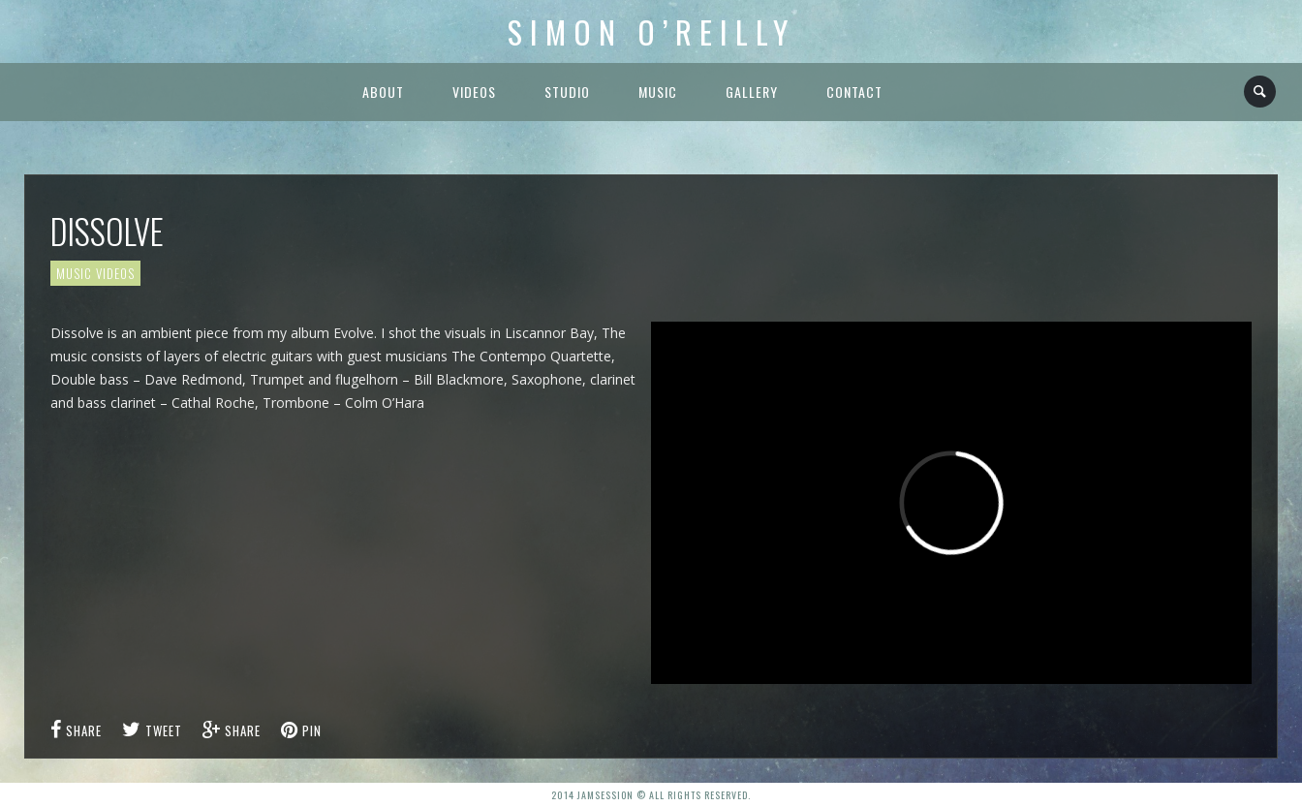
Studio (567, 91)
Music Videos (95, 273)
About (383, 91)
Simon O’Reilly (651, 31)
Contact (854, 91)
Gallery (752, 91)
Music (657, 91)
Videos (474, 91)
